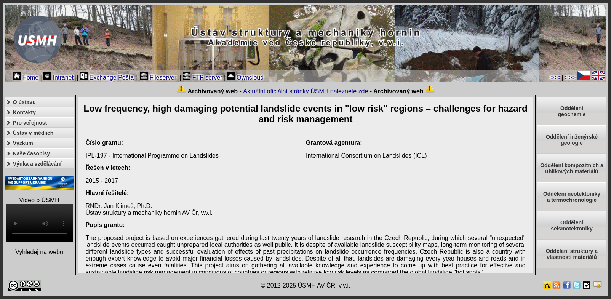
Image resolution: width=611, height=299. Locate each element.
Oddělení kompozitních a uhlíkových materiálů (571, 168)
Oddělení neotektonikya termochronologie (571, 197)
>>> (570, 77)
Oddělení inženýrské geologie (572, 140)
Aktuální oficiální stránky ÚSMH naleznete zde (305, 91)
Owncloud (245, 77)
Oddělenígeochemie (571, 111)
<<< (554, 77)
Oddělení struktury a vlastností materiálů (572, 254)
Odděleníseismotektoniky (572, 225)
